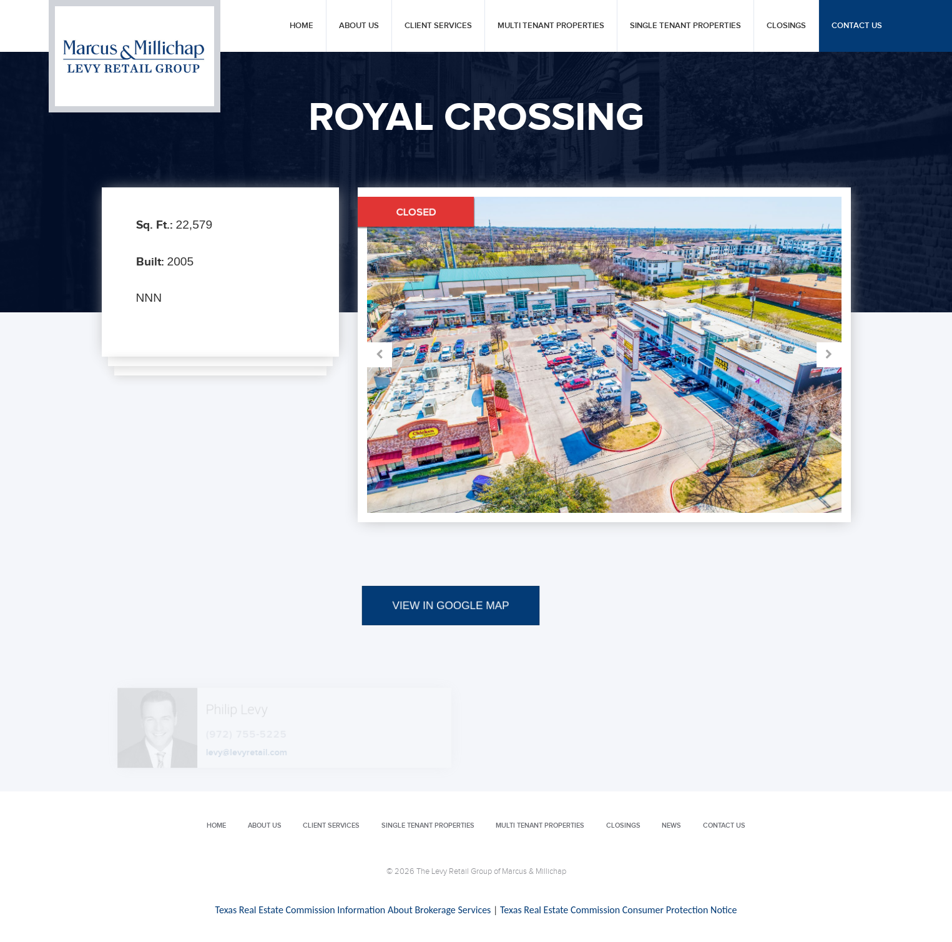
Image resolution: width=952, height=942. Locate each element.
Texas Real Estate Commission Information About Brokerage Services (353, 910)
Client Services (438, 26)
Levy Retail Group (134, 56)
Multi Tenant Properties (551, 26)
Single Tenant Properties (685, 26)
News (671, 825)
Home (301, 26)
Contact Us (857, 26)
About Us (359, 26)
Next (723, 355)
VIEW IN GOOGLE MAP (450, 640)
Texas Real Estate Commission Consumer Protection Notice (618, 910)
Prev (485, 355)
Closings (786, 26)
